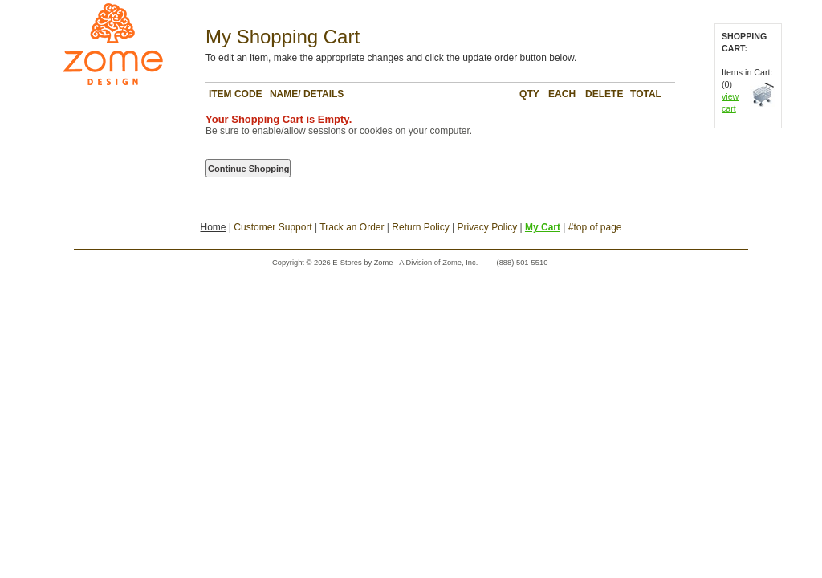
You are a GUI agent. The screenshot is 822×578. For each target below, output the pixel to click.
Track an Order (351, 227)
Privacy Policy (487, 227)
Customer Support (272, 227)
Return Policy (420, 227)
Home (213, 227)
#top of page (595, 227)
